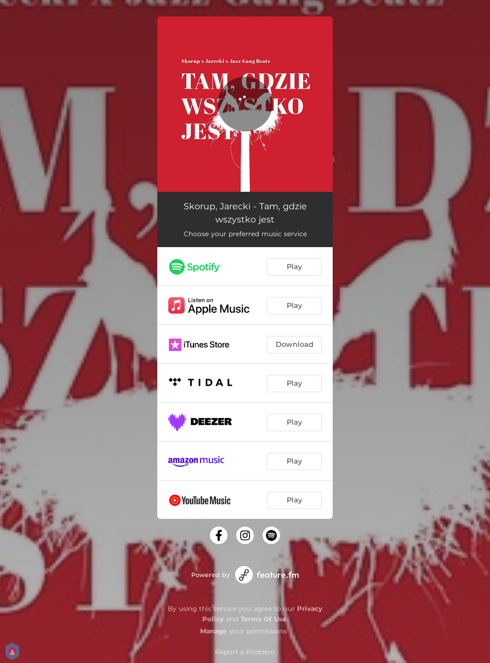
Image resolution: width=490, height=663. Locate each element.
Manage (213, 631)
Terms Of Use (264, 619)
